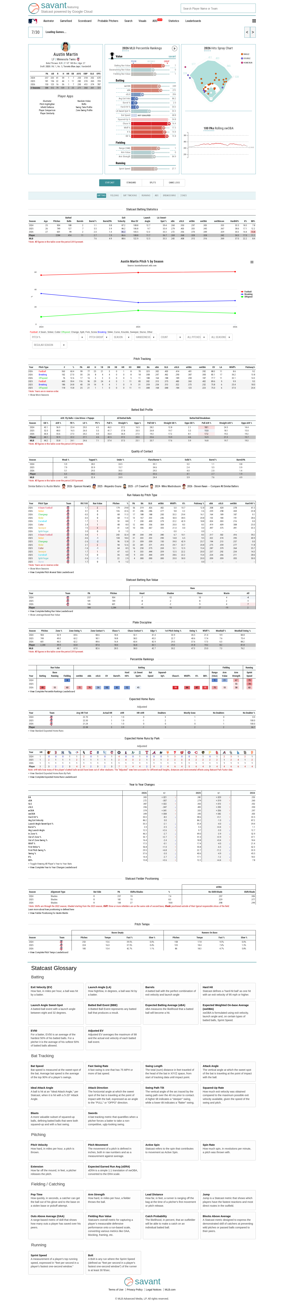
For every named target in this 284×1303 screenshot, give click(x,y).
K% (29, 857)
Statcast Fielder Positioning (142, 878)
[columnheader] (34, 219)
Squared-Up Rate (213, 1087)
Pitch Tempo (142, 924)
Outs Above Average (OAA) (47, 1216)
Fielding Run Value (99, 1216)
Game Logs (174, 182)
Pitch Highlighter (47, 104)
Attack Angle (210, 1066)
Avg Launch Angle (36, 830)
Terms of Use (116, 1289)
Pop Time (37, 1194)
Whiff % (31, 843)
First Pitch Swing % (37, 850)
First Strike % (34, 847)
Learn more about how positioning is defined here (51, 909)
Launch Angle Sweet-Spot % (40, 823)
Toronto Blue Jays (71, 66)
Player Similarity (47, 113)
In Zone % (32, 833)
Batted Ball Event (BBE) (102, 1005)
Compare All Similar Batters (225, 486)
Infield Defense (47, 107)
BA (29, 797)
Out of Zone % (34, 837)
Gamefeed (66, 21)
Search (128, 21)
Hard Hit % (33, 817)
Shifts (84, 104)
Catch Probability (156, 1216)
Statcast (109, 182)
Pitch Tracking (142, 359)
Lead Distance (154, 1194)
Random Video (84, 101)
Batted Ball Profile (142, 409)
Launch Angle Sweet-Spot (47, 1005)
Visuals (142, 21)
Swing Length (153, 1066)
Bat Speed (37, 1066)
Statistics (173, 21)
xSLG (30, 807)
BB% (30, 860)
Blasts (35, 1113)
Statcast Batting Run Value (142, 580)
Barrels (149, 987)
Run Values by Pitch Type (142, 495)
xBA (30, 800)
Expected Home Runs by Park (142, 738)
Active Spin (152, 1144)
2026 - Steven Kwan (197, 486)
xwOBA (31, 813)
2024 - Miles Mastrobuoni (168, 486)
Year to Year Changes (142, 784)
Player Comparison (47, 110)
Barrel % (32, 827)
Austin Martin (65, 54)
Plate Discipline (142, 622)
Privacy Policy (135, 1289)
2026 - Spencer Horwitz (79, 486)
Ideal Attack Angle (42, 1087)
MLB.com (170, 1289)
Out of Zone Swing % (37, 840)
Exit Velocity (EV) (41, 987)
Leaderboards (193, 21)
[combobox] (218, 8)
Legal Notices (154, 1289)
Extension (37, 1166)
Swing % (32, 853)
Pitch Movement (98, 1144)
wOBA (31, 810)
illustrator (48, 21)
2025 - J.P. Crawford (138, 486)
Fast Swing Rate (98, 1066)
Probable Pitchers (108, 21)
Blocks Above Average (217, 1216)
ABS (157, 21)
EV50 (34, 1030)
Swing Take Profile (84, 107)
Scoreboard (84, 21)
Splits (153, 182)
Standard (131, 182)
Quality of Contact (142, 451)
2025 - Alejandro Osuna (109, 486)
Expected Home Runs (142, 699)
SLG (30, 803)
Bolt (90, 1255)
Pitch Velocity (39, 1144)
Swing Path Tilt (154, 1087)
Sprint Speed (39, 1255)
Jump (206, 1194)
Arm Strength (96, 1194)
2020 (48, 66)
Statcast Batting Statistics (142, 209)
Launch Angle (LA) (99, 987)
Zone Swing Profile (84, 110)
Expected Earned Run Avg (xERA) (109, 1166)
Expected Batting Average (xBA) (165, 1005)
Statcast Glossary (54, 968)
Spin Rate (209, 1144)
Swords (92, 1113)
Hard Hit (208, 987)
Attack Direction (98, 1087)
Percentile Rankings (142, 659)
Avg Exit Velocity (35, 820)
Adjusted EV (95, 1030)
